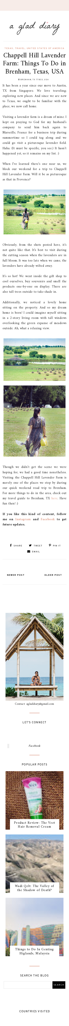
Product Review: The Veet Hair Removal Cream (34, 825)
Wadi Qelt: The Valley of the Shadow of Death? (34, 888)
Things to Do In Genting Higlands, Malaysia (34, 951)
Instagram (23, 519)
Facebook (48, 519)
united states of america (46, 48)
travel (20, 48)
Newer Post (16, 575)
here (54, 498)
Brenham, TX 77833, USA (34, 80)
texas (8, 48)
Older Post (53, 575)
